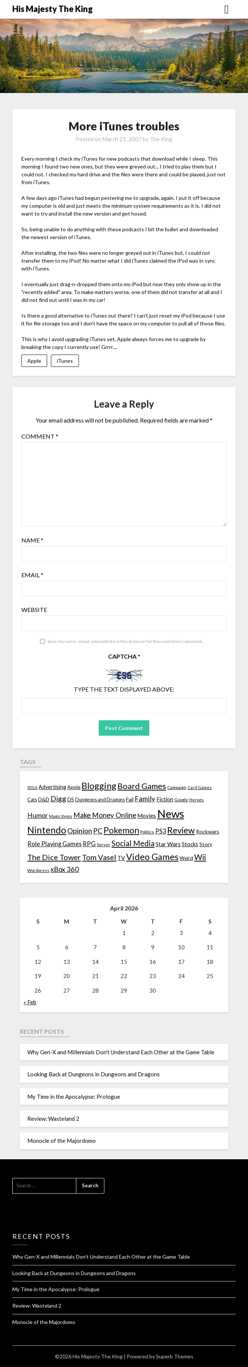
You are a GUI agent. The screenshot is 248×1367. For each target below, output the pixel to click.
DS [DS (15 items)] (70, 799)
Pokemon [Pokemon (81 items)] (121, 830)
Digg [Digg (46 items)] (58, 798)
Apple (34, 361)
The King (161, 139)
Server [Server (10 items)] (103, 844)
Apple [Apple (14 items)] (73, 787)
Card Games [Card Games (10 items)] (199, 787)
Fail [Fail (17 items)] (130, 799)
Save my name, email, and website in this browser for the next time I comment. (125, 641)
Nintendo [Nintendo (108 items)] (46, 830)
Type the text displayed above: (124, 689)
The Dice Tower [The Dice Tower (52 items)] (54, 857)
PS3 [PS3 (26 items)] (160, 831)
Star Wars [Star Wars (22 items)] (168, 844)
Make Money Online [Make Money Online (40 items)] (104, 815)
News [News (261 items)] (170, 813)
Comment (39, 436)
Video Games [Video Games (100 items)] (152, 856)
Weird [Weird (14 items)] (186, 858)
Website (34, 609)
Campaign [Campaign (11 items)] (176, 787)
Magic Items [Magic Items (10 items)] (60, 816)
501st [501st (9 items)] (32, 787)
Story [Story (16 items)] (205, 844)
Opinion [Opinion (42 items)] (79, 830)
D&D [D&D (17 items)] (43, 799)
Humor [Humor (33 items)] (37, 815)
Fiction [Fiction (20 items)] (164, 799)
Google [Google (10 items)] (181, 799)
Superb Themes (174, 1356)
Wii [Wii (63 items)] (200, 857)
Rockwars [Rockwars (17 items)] (207, 831)
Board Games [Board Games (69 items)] (141, 786)
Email (32, 574)
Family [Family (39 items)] (145, 799)
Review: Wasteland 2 (53, 1118)
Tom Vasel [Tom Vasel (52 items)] (99, 857)
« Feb (30, 1002)
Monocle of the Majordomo (61, 1140)
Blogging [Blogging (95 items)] (99, 785)
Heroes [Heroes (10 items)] (196, 799)
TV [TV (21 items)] (121, 857)
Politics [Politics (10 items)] (147, 831)
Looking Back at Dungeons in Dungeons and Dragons (93, 1074)
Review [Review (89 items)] (181, 830)
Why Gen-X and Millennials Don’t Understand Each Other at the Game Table (120, 1052)
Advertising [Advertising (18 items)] (52, 787)
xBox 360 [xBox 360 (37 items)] (64, 869)
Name (32, 540)
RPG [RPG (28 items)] (89, 844)
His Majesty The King (52, 9)
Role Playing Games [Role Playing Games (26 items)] (54, 843)
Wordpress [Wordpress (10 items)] (38, 870)
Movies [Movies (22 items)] (146, 815)
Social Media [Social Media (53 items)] (132, 843)
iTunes (65, 361)
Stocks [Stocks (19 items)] (190, 844)
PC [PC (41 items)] (97, 830)
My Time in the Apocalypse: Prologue (73, 1096)
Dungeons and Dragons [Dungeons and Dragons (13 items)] (100, 799)
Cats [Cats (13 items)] (32, 799)
